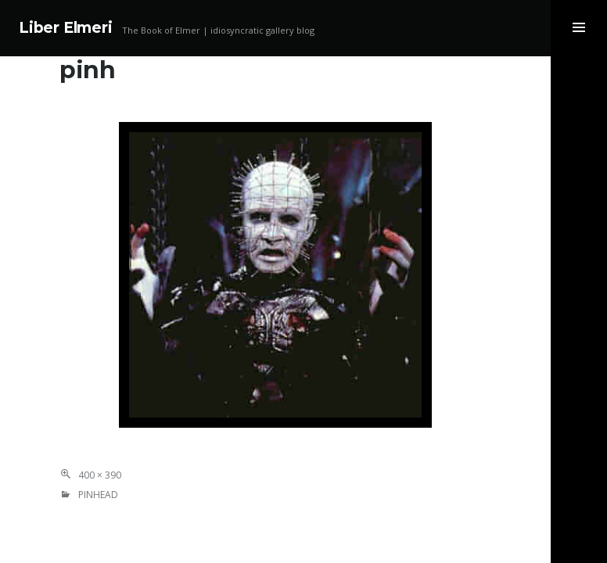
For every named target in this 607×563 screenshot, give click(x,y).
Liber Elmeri (66, 28)
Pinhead (98, 494)
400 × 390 (99, 475)
